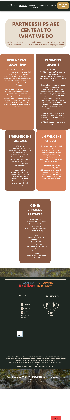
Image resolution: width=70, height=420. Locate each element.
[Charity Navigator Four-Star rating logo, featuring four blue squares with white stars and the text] (19, 342)
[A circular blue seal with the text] (19, 350)
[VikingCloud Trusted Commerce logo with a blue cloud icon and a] (50, 334)
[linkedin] (51, 312)
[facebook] (46, 305)
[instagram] (55, 305)
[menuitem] (16, 6)
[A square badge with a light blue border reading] (19, 334)
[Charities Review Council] (50, 342)
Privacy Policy (35, 364)
